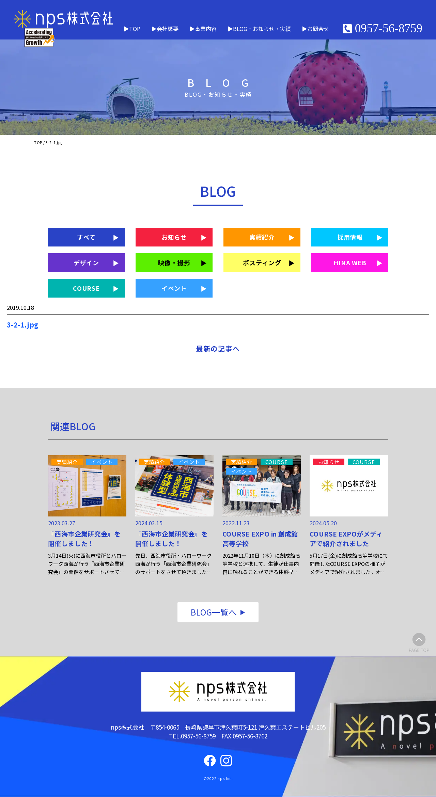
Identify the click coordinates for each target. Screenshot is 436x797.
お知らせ (174, 237)
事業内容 (206, 29)
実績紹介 (262, 237)
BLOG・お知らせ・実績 (262, 29)
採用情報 (350, 237)
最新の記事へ (218, 348)
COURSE (86, 288)
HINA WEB (350, 262)
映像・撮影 (174, 262)
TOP (134, 29)
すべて (86, 237)
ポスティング (262, 262)
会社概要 (167, 29)
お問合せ (318, 29)
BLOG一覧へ (214, 612)
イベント (174, 288)
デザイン (86, 262)
